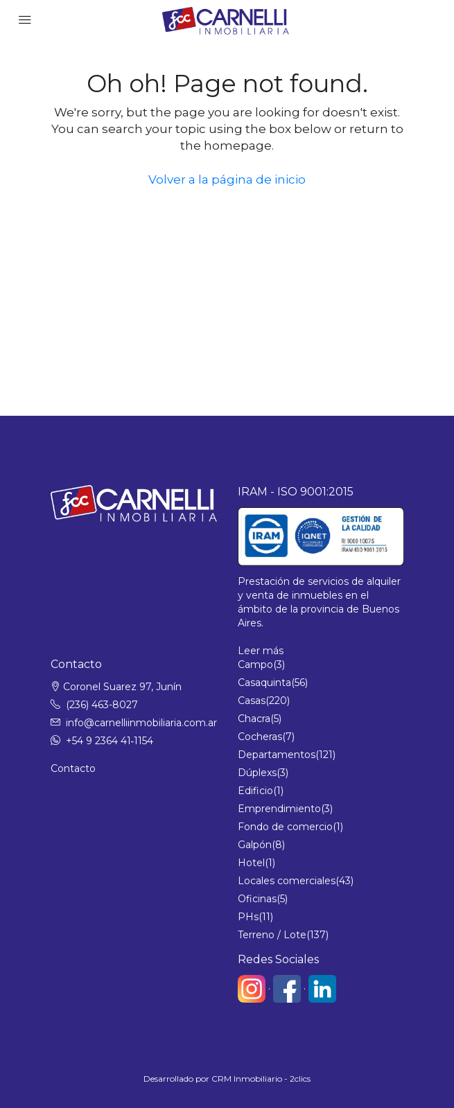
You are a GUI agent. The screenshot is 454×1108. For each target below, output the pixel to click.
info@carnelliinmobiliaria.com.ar (141, 722)
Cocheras (260, 736)
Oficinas (257, 898)
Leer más (260, 650)
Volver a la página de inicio (227, 179)
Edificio (255, 790)
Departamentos (276, 754)
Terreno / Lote (272, 935)
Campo (255, 664)
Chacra (254, 718)
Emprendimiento (279, 808)
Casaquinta (264, 682)
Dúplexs (257, 772)
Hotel (251, 862)
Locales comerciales (286, 880)
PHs (248, 917)
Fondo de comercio (285, 826)
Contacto (73, 768)
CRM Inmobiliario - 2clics (261, 1078)
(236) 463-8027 (102, 704)
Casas (251, 700)
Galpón (255, 844)
